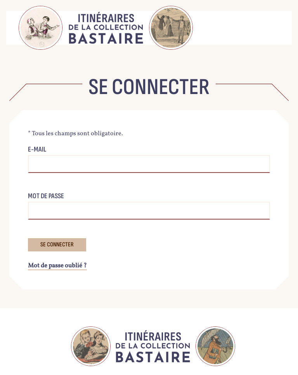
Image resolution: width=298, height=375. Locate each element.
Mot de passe (46, 196)
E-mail (37, 149)
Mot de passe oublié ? (57, 266)
